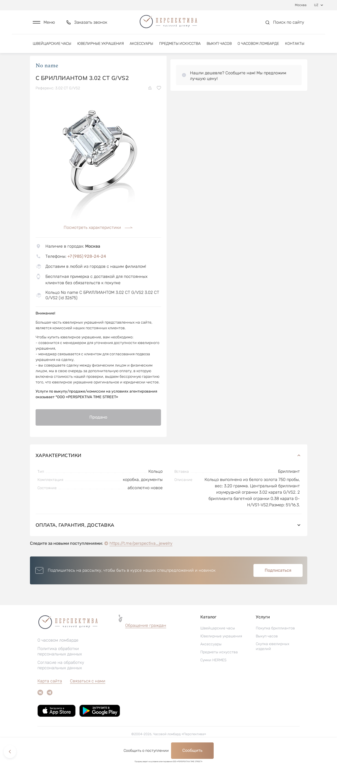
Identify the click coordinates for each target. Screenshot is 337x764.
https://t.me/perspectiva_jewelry (141, 557)
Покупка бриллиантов (275, 642)
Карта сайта (49, 694)
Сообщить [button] (192, 750)
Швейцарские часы (52, 44)
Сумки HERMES (213, 674)
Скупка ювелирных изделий (272, 660)
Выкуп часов (219, 44)
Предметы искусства (180, 44)
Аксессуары (141, 44)
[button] (44, 22)
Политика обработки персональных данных (59, 665)
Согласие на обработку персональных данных (60, 679)
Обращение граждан (145, 639)
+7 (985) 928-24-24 (86, 270)
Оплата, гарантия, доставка (169, 539)
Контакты (294, 44)
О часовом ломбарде (258, 44)
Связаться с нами (87, 694)
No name (47, 79)
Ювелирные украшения (100, 44)
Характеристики (169, 469)
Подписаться (278, 584)
